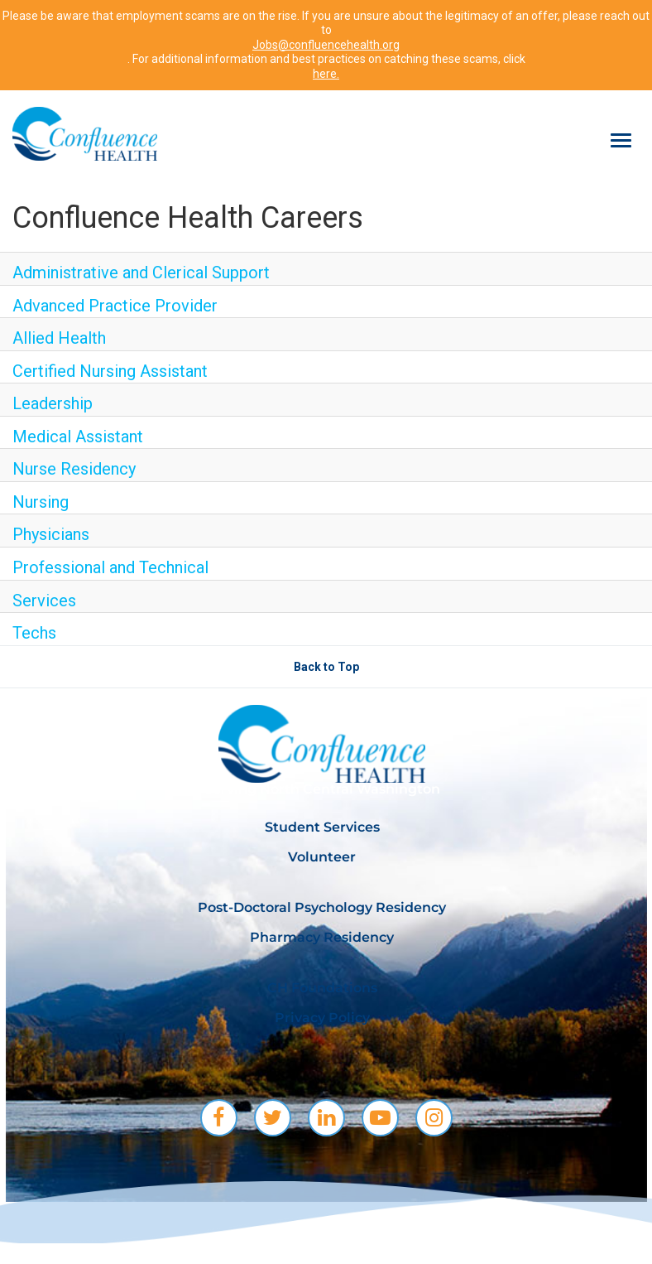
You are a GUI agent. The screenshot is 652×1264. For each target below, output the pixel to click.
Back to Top (326, 666)
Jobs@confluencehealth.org (326, 44)
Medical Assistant (77, 436)
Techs (34, 633)
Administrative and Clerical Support (141, 272)
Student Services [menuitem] (322, 827)
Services (44, 600)
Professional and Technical (110, 567)
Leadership (52, 403)
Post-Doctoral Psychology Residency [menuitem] (322, 907)
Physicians (50, 534)
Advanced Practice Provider (115, 306)
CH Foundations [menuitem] (322, 988)
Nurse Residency (74, 469)
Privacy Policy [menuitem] (322, 1017)
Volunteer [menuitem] (322, 857)
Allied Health (59, 338)
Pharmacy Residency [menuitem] (322, 937)
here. (326, 73)
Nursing (40, 502)
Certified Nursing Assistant (110, 371)
